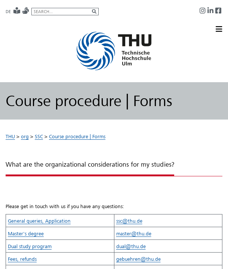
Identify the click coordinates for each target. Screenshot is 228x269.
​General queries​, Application (39, 221)
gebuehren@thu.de (138, 259)
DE (8, 11)
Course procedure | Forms (77, 136)
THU (10, 136)
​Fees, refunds (22, 259)
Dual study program (30, 246)
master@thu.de (133, 233)
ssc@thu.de (129, 221)
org (25, 136)
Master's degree (26, 233)
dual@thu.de (131, 246)
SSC (39, 136)
